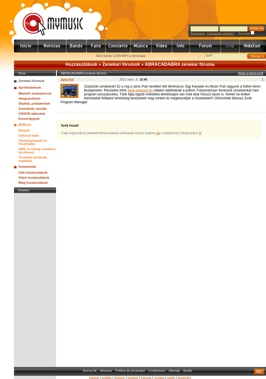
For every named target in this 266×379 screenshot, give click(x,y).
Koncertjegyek (29, 118)
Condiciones (156, 370)
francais (146, 377)
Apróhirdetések (29, 87)
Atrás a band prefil (250, 73)
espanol (132, 377)
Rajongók (96, 46)
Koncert (118, 46)
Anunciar (106, 370)
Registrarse (197, 33)
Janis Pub (67, 79)
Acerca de (90, 370)
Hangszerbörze (29, 98)
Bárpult (23, 130)
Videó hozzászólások (33, 177)
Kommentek (27, 166)
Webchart (253, 46)
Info (181, 46)
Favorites (25, 56)
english (107, 377)
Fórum (205, 46)
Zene (141, 46)
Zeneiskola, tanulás (32, 108)
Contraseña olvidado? (220, 33)
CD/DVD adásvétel (31, 113)
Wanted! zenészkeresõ (35, 93)
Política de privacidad (130, 370)
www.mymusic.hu (48, 18)
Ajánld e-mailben (73, 56)
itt (200, 133)
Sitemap (174, 370)
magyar (94, 377)
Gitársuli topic (28, 135)
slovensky (184, 377)
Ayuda (187, 370)
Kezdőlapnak (49, 56)
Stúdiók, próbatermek (34, 103)
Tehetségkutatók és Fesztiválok (32, 142)
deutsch (119, 377)
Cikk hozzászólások (32, 172)
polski (171, 377)
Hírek (52, 46)
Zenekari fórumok (121, 64)
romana (159, 377)
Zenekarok (76, 46)
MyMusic (24, 124)
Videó (161, 46)
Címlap (26, 46)
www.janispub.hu (140, 90)
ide (158, 133)
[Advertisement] (35, 278)
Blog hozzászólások (33, 182)
